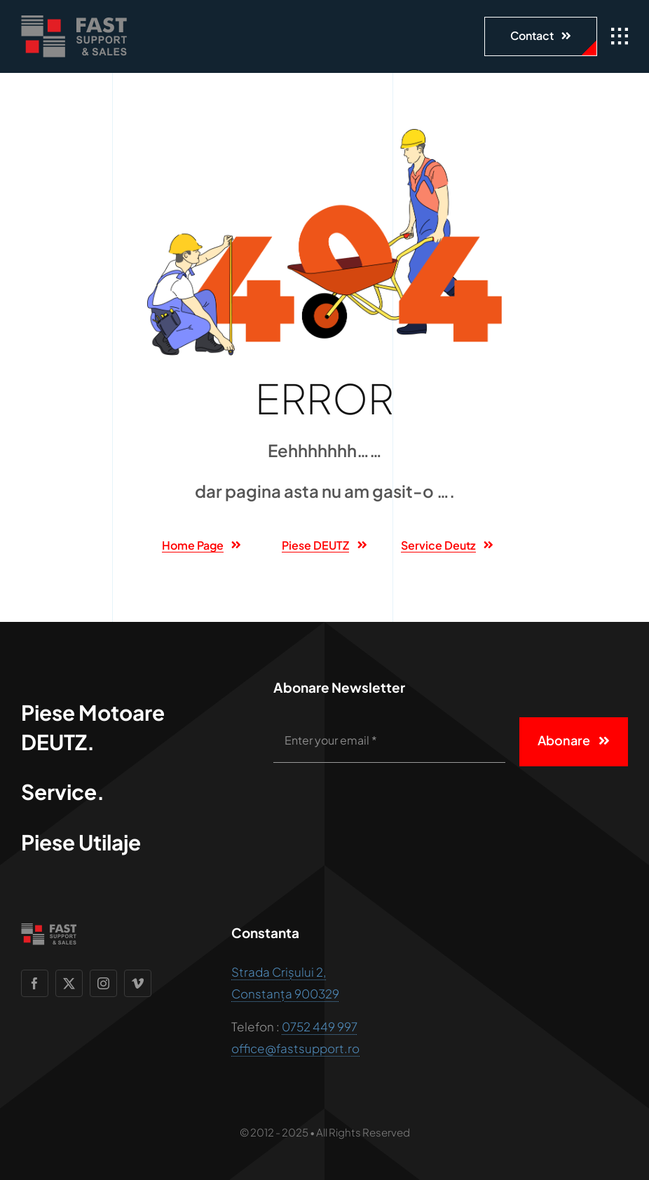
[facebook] (34, 983)
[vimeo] (137, 983)
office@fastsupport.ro (295, 1048)
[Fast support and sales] (74, 21)
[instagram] (103, 983)
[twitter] (69, 983)
